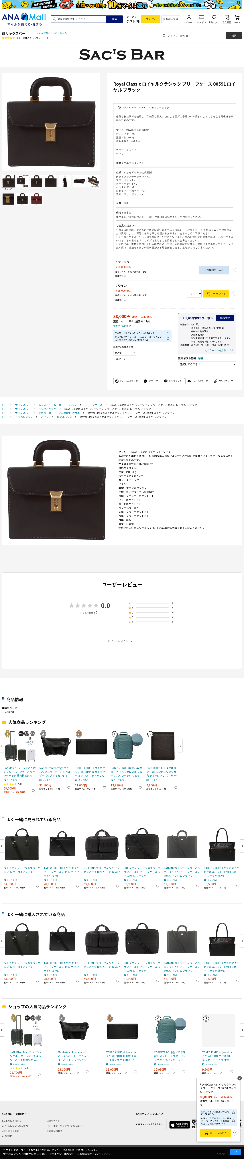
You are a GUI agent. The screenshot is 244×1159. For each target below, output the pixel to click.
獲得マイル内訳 (121, 326)
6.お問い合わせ (54, 1130)
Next (180, 745)
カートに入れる (218, 293)
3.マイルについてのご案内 (15, 1125)
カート (237, 22)
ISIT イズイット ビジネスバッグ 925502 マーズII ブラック (22, 870)
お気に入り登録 (234, 1133)
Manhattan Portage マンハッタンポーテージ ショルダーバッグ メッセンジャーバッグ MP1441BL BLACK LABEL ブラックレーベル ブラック (55, 772)
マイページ (189, 22)
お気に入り (214, 22)
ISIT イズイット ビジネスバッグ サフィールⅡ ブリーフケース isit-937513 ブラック (142, 872)
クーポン (201, 22)
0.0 (105, 605)
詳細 (200, 358)
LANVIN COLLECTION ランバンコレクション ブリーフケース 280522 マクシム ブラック (182, 872)
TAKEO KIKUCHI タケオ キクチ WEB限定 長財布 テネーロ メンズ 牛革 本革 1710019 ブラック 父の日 (90, 772)
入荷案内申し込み (213, 270)
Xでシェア (153, 380)
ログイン (151, 19)
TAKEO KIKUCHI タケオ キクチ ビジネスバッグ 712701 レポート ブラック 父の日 (221, 872)
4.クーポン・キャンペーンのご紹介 (64, 1125)
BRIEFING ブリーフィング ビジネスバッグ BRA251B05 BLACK (102, 870)
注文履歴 (226, 22)
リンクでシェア (226, 380)
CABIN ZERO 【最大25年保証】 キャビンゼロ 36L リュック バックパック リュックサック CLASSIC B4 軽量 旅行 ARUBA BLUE (126, 772)
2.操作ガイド (53, 1120)
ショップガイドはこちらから (51, 33)
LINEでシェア (175, 380)
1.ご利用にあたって (11, 1120)
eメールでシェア (200, 380)
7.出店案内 (7, 1135)
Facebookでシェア (129, 380)
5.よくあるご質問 (10, 1130)
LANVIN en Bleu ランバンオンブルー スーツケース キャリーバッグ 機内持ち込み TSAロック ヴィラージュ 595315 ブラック (20, 772)
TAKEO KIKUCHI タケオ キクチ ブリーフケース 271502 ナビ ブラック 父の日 (61, 872)
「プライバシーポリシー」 (61, 1154)
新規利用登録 (170, 19)
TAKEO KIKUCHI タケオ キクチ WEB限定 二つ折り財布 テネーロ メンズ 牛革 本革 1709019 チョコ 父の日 (161, 772)
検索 (114, 19)
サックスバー (15, 33)
